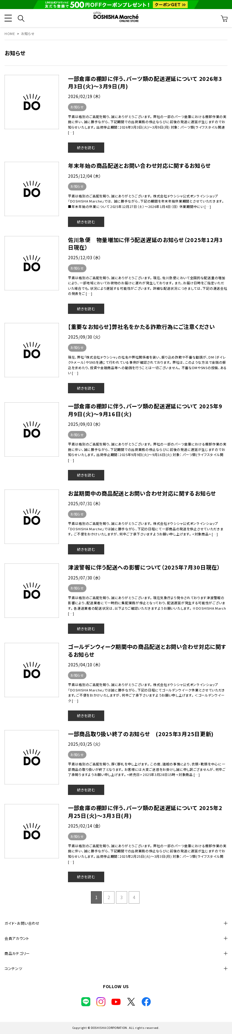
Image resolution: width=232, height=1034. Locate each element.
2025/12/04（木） (85, 176)
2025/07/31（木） (85, 503)
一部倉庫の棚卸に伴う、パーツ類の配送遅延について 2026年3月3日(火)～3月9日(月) (145, 82)
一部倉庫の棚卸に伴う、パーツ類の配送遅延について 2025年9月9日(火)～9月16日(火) (145, 409)
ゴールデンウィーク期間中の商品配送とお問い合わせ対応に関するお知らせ (147, 650)
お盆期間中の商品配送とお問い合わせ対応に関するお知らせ (142, 493)
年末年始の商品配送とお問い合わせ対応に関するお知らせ (139, 165)
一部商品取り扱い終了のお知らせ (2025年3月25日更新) (141, 734)
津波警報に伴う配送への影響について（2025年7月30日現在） (144, 567)
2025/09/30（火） (85, 337)
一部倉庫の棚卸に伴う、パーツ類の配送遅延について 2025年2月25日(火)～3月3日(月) (145, 811)
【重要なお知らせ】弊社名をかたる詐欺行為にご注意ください (141, 326)
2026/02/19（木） (85, 96)
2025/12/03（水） (85, 257)
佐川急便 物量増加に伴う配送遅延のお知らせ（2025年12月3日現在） (145, 243)
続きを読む (86, 147)
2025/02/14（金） (85, 826)
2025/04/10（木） (85, 665)
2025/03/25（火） (85, 744)
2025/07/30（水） (85, 578)
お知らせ (77, 106)
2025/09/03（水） (85, 424)
